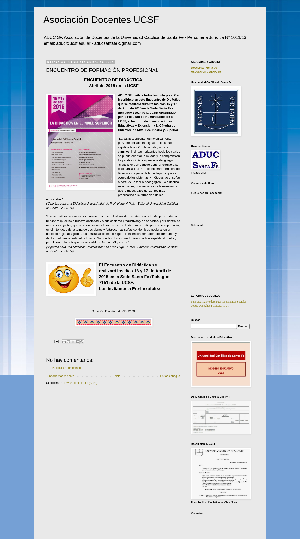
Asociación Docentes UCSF (101, 20)
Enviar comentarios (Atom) (80, 383)
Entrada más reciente (60, 376)
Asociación (206, 71)
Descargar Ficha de (204, 67)
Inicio (117, 376)
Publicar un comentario (66, 368)
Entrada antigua (170, 376)
